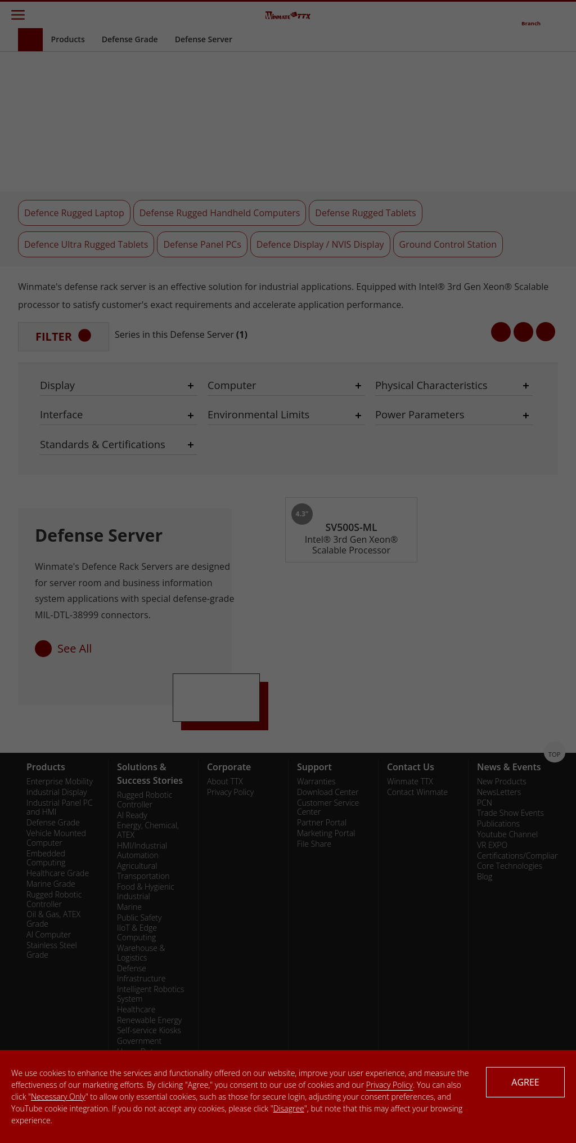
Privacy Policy (389, 1084)
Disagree (288, 1108)
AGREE (525, 1082)
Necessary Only (58, 1096)
